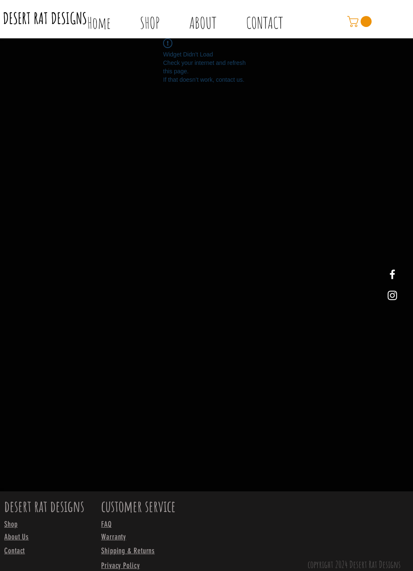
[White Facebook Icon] (392, 274)
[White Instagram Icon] (392, 295)
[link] (360, 21)
